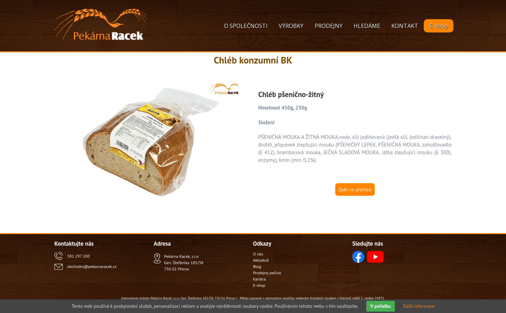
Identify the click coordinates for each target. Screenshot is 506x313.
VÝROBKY (291, 26)
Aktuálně (261, 260)
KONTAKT (404, 26)
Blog (257, 266)
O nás (258, 253)
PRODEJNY (329, 26)
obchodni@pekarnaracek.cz (91, 266)
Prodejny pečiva (267, 272)
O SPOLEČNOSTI (246, 26)
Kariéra (259, 279)
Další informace (419, 306)
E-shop (438, 26)
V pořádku (380, 306)
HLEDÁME (367, 26)
